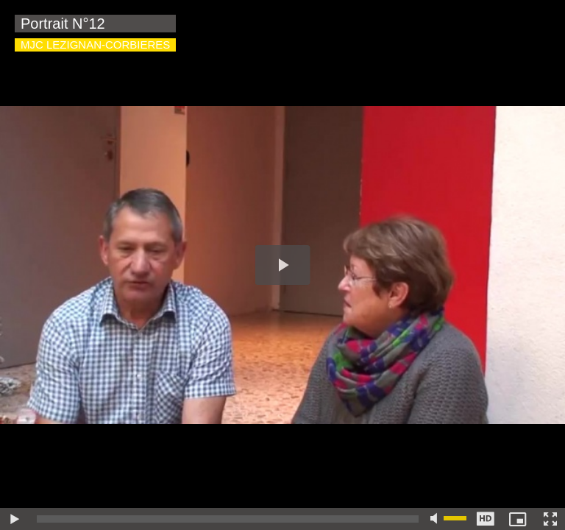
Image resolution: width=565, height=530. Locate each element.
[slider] (228, 519)
